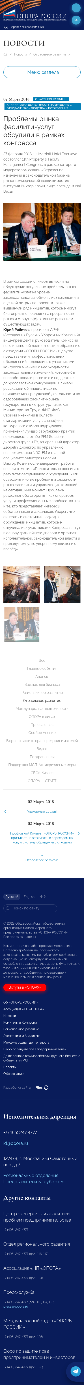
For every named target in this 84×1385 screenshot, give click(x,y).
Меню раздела (43, 72)
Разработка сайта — (25, 1087)
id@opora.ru (15, 1143)
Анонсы (42, 676)
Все (42, 660)
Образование (13, 1074)
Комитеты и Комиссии (20, 1022)
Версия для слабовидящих (24, 27)
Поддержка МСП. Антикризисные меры (42, 765)
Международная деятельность (42, 709)
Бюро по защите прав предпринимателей (42, 741)
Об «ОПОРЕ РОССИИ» (20, 1002)
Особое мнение (42, 733)
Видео (42, 749)
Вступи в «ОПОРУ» (25, 987)
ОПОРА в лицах (42, 717)
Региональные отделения (30, 1175)
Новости (20, 54)
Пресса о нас (42, 725)
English (29, 897)
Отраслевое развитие (49, 54)
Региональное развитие (42, 692)
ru (76, 20)
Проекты (9, 1067)
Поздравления (42, 757)
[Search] (30, 908)
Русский (12, 897)
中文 (43, 897)
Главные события (42, 668)
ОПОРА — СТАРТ (42, 781)
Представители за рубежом (33, 1181)
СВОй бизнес (42, 773)
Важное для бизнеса (42, 684)
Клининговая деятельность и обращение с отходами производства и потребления (39, 106)
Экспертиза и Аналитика (22, 1036)
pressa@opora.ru (15, 1306)
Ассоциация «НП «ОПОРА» (23, 1009)
